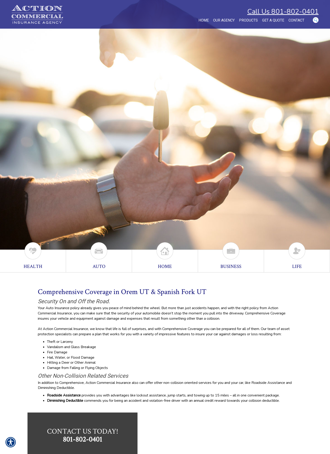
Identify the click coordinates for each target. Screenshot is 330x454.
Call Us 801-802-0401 (283, 11)
